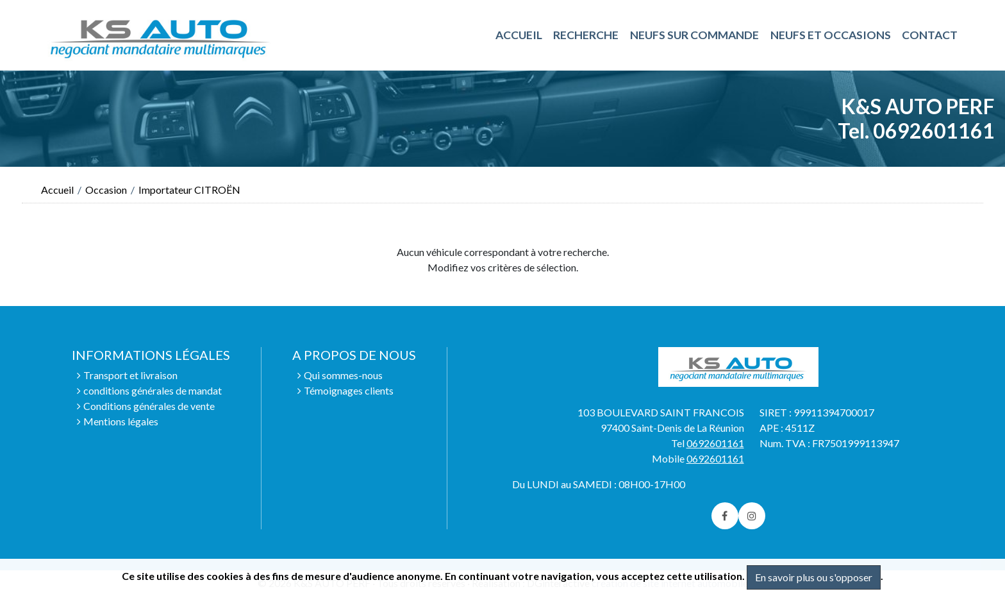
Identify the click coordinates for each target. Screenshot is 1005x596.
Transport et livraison (130, 375)
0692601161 (715, 443)
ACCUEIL (518, 35)
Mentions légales (120, 421)
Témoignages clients (349, 390)
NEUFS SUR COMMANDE (694, 35)
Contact (930, 35)
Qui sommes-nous (343, 375)
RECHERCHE (586, 35)
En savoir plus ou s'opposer (813, 577)
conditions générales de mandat (152, 390)
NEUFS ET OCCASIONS (830, 35)
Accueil (57, 189)
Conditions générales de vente (149, 406)
